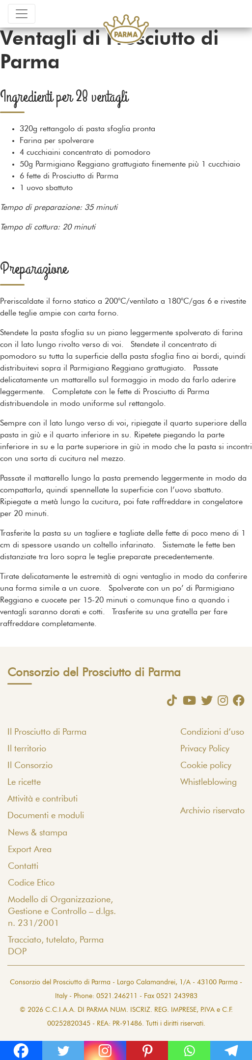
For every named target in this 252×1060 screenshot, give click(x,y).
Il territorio (26, 749)
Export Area (30, 849)
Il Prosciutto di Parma (46, 732)
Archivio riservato (212, 810)
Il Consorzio (30, 765)
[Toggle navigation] (21, 14)
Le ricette (24, 782)
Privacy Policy (204, 749)
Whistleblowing (208, 782)
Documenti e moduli (45, 815)
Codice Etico (31, 883)
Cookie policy (205, 765)
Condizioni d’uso (212, 732)
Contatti (23, 866)
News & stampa (37, 833)
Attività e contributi (42, 799)
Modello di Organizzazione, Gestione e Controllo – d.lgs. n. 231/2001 (62, 911)
